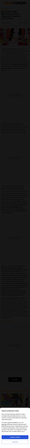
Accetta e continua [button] (15, 437)
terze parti (4, 424)
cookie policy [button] (8, 419)
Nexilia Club (15, 442)
